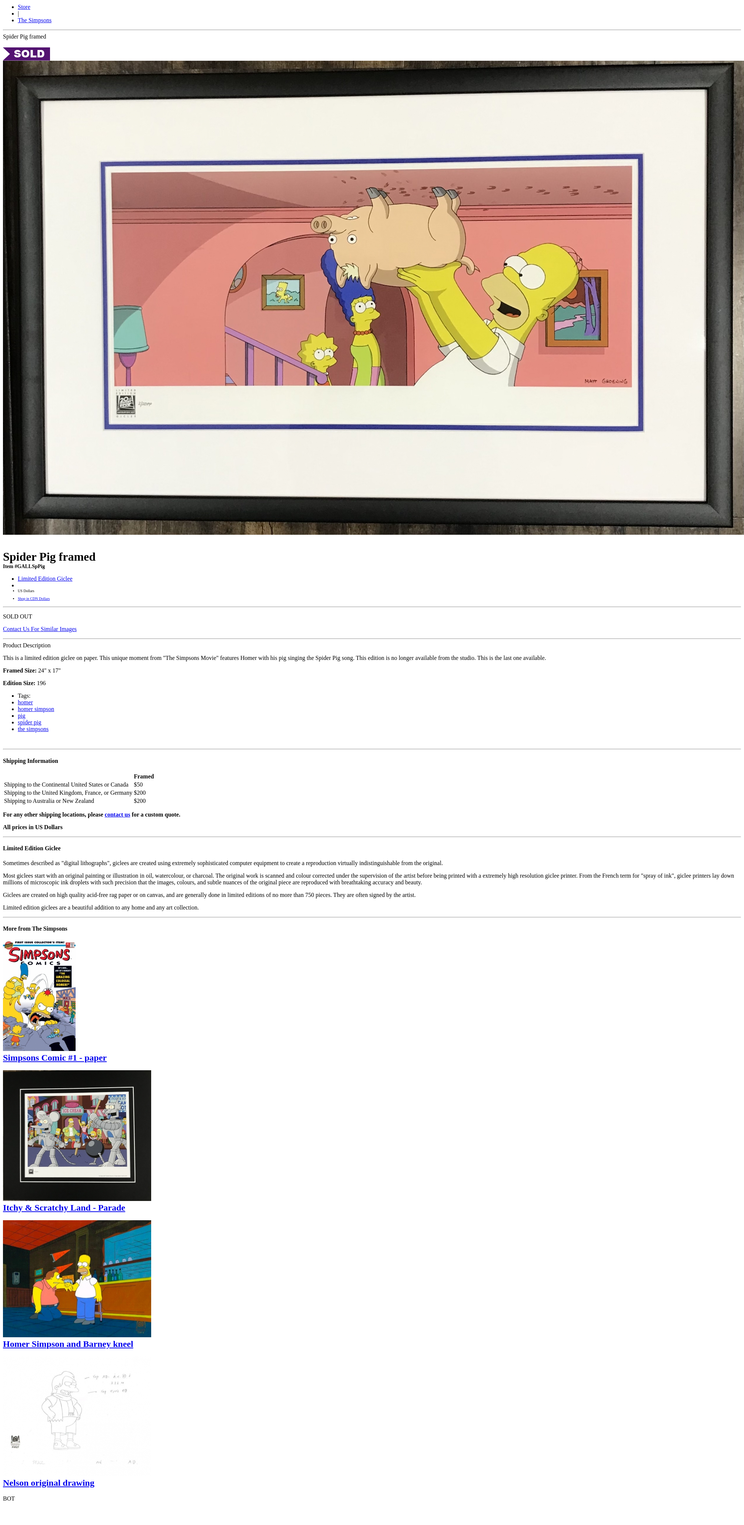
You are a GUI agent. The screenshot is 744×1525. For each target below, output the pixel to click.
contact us (117, 814)
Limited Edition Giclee (45, 578)
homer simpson (36, 709)
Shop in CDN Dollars (34, 599)
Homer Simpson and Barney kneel (68, 1344)
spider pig (29, 722)
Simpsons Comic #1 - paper (55, 1057)
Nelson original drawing (48, 1483)
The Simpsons (35, 20)
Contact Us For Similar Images (40, 629)
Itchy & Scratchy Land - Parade (64, 1207)
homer (25, 702)
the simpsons (33, 729)
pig (21, 716)
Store (24, 7)
